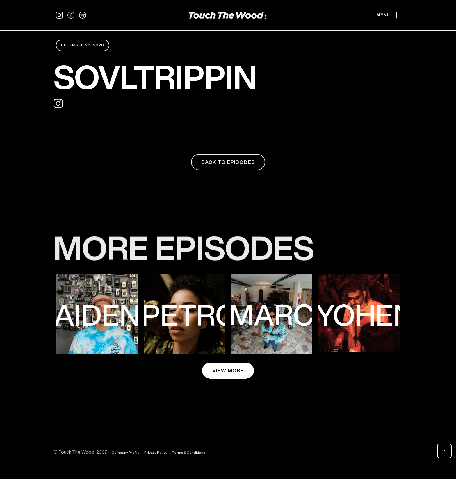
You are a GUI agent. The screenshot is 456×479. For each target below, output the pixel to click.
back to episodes (228, 161)
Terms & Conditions (188, 456)
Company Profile (126, 456)
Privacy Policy (155, 456)
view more (228, 370)
